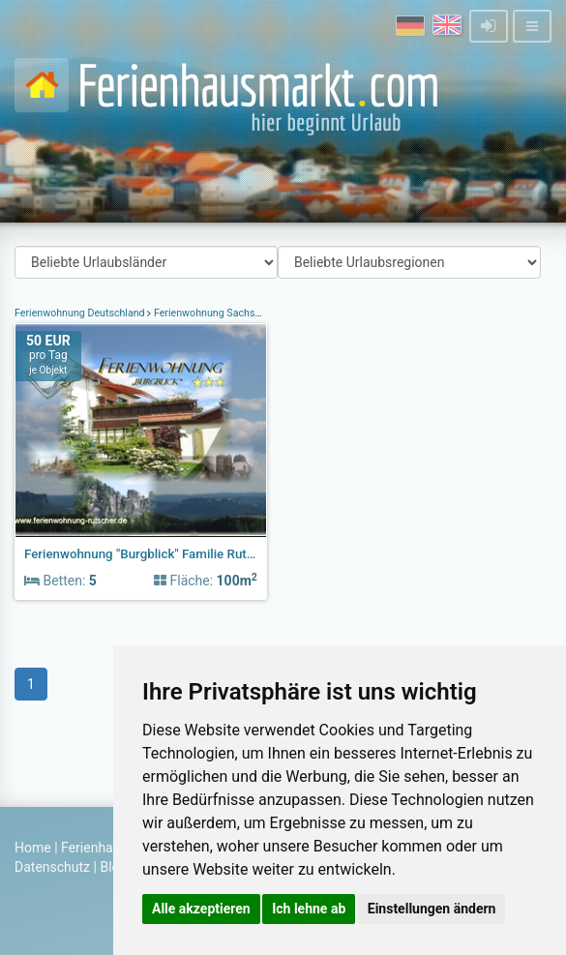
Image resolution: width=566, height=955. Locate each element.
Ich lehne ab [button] (308, 908)
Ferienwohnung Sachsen (209, 313)
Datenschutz (52, 867)
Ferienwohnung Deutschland (81, 313)
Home (33, 847)
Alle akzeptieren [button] (201, 908)
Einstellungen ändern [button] (432, 908)
